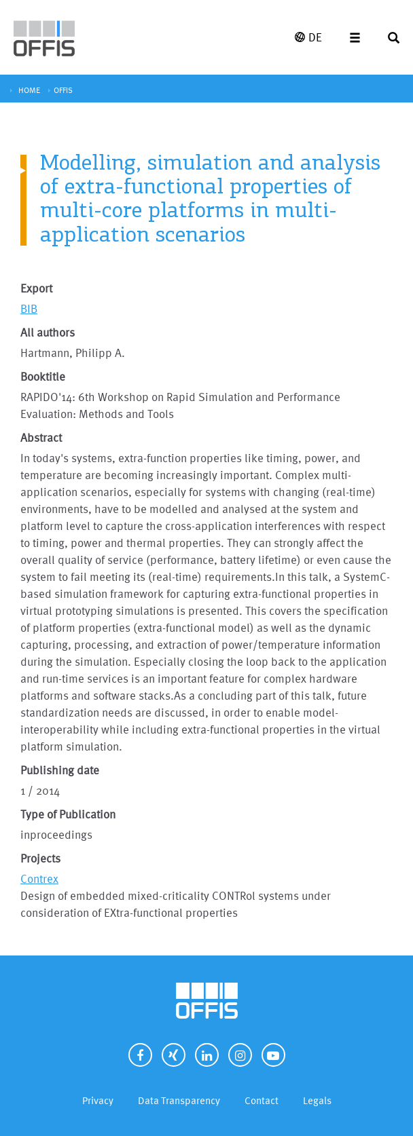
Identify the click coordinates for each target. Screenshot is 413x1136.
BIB (28, 308)
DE (308, 37)
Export (36, 288)
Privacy (97, 1100)
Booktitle (42, 376)
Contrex (39, 878)
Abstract (41, 437)
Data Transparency (179, 1100)
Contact (262, 1100)
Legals (317, 1100)
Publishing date (59, 769)
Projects (40, 858)
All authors (47, 332)
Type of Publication (67, 814)
